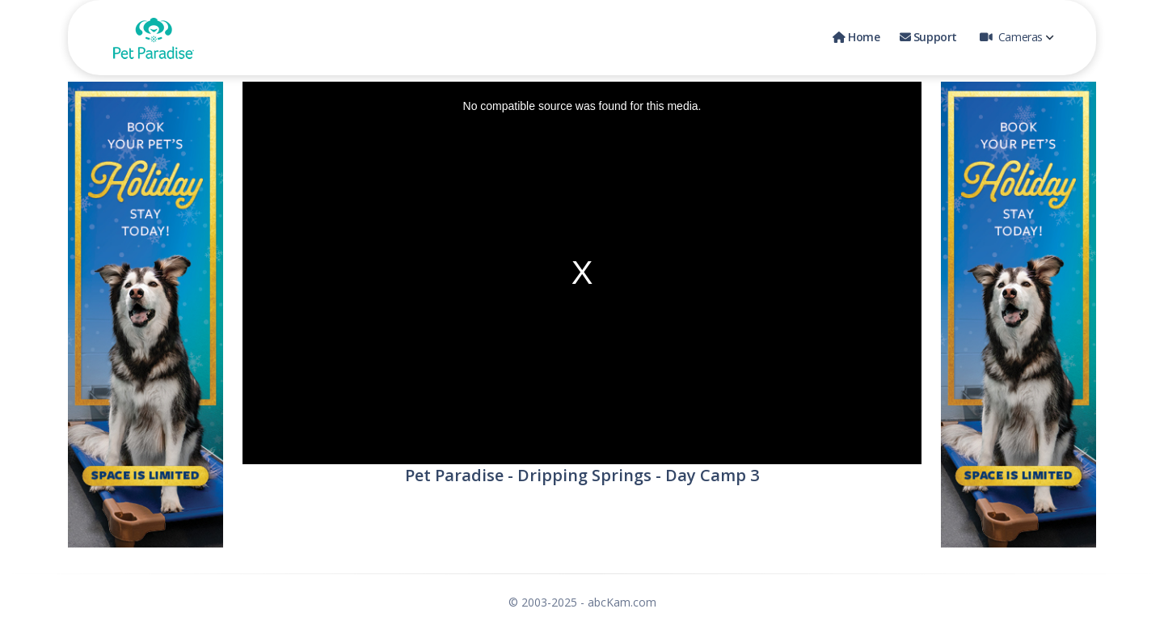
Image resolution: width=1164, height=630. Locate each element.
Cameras (1017, 36)
